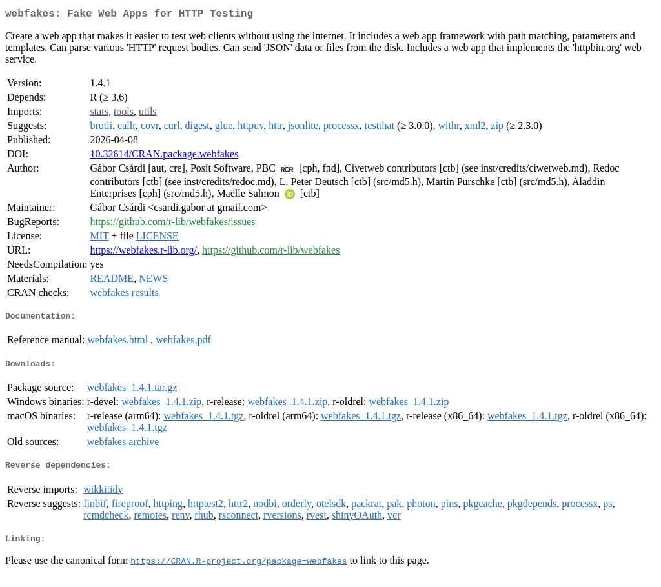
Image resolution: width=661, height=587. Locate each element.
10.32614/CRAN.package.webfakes (164, 156)
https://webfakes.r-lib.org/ (143, 252)
